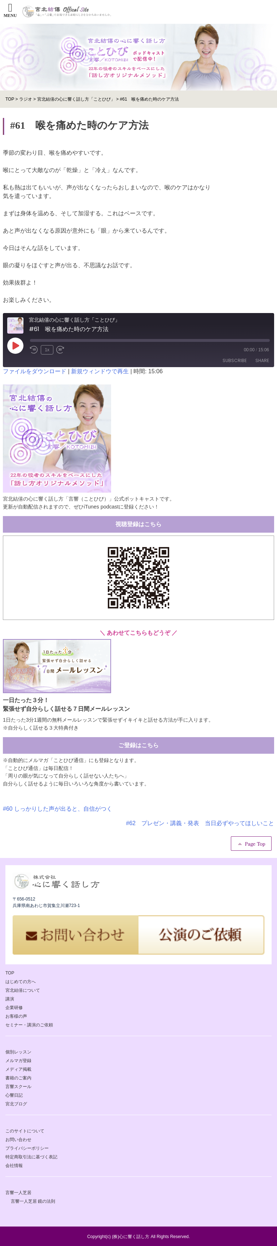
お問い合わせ (18, 1139)
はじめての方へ (20, 981)
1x (47, 349)
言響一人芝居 (18, 1192)
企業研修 (14, 1007)
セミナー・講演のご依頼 (29, 1024)
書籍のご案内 (18, 1077)
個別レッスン (18, 1052)
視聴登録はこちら (138, 524)
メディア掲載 (18, 1069)
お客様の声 (16, 1016)
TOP (9, 973)
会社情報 (14, 1165)
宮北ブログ (16, 1103)
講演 (9, 998)
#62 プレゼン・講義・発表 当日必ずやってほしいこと (200, 823)
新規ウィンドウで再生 (100, 371)
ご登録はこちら (138, 745)
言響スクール (18, 1086)
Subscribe (235, 360)
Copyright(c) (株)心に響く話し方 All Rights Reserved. (138, 1236)
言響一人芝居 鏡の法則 (33, 1201)
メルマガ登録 (18, 1060)
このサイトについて (24, 1130)
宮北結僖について (22, 990)
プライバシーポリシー (27, 1148)
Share (262, 360)
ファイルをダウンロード (34, 371)
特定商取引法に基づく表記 (31, 1156)
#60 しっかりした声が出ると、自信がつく (57, 809)
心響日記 (14, 1095)
